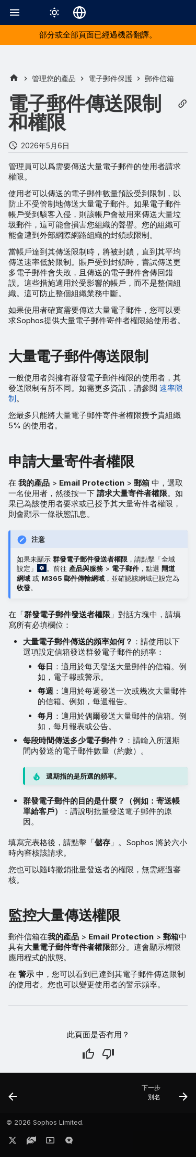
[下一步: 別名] (163, 1096)
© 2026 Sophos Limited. (45, 1122)
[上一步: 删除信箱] (13, 1096)
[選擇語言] (79, 12)
